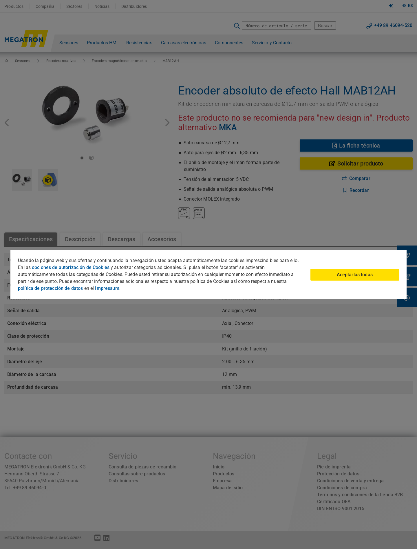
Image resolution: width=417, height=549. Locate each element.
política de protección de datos (50, 288)
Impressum (107, 288)
